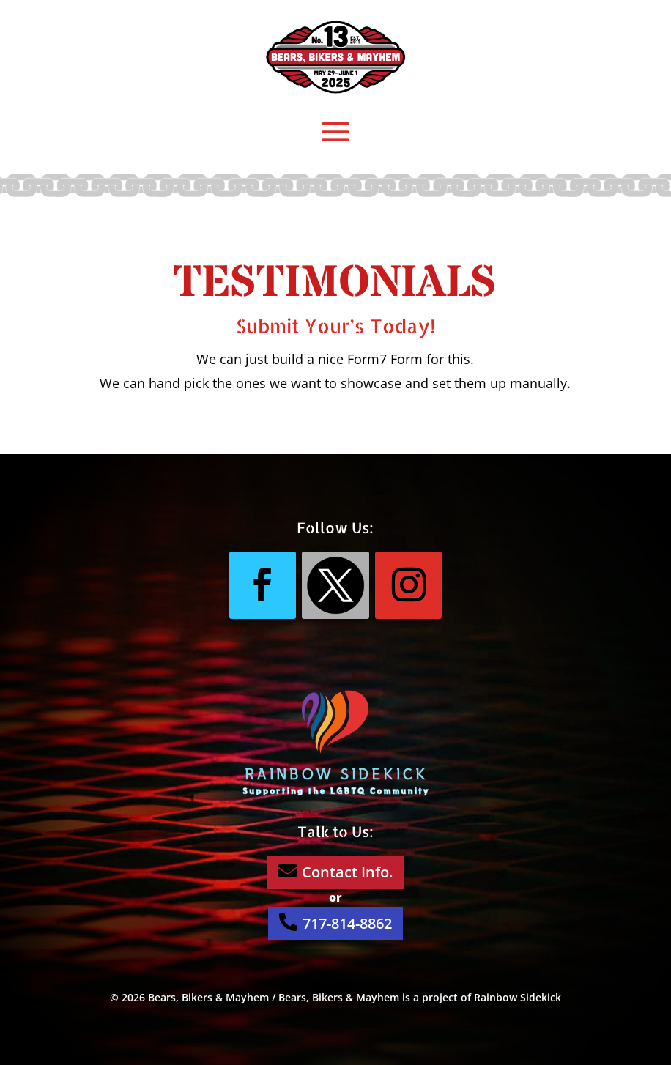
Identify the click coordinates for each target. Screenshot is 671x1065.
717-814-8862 (335, 923)
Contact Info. (335, 871)
